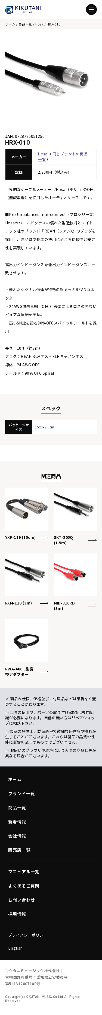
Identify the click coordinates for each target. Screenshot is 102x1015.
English (15, 948)
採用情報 (17, 914)
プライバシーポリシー (27, 935)
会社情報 (17, 835)
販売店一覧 (19, 850)
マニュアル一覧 (23, 871)
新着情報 (17, 821)
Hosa (39, 24)
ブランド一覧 (21, 793)
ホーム (10, 24)
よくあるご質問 (23, 885)
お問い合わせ (21, 899)
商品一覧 (25, 24)
